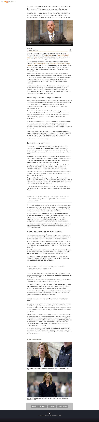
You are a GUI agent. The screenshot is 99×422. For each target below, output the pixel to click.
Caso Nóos (43, 406)
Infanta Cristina (63, 406)
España (34, 406)
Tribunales (52, 406)
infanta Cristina (49, 55)
